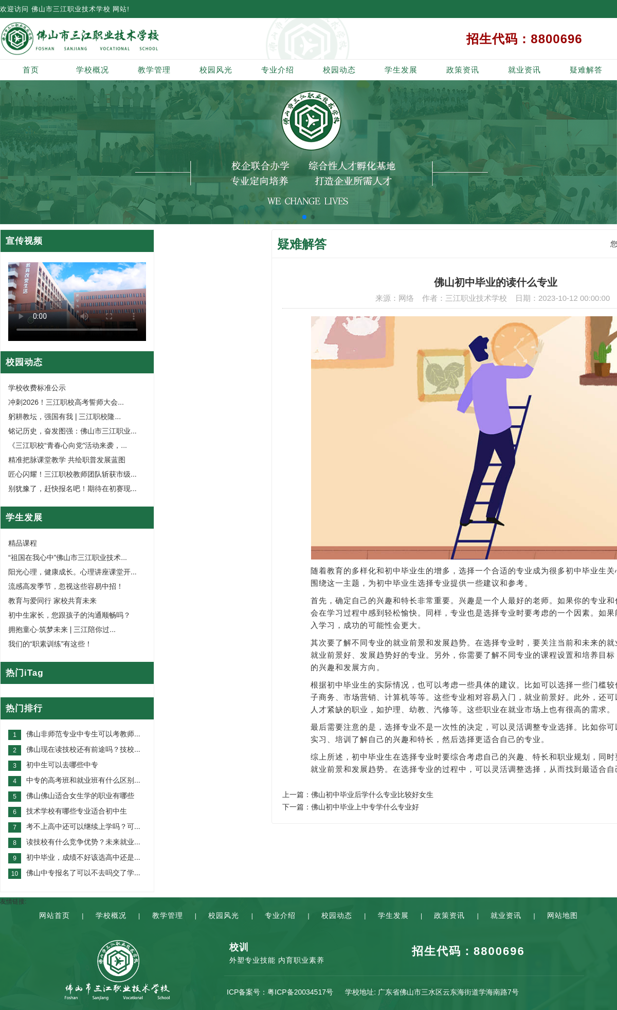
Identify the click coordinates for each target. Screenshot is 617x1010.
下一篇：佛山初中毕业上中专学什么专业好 (350, 807)
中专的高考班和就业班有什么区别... (83, 780)
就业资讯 (524, 69)
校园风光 (215, 69)
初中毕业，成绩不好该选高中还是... (83, 857)
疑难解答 (586, 69)
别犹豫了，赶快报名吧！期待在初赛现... (72, 488)
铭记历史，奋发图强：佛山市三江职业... (72, 431)
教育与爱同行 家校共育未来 (52, 601)
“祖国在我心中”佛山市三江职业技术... (67, 557)
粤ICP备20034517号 (300, 992)
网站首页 (54, 915)
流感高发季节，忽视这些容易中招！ (65, 586)
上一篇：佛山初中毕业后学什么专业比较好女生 (357, 794)
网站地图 (562, 915)
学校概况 (92, 69)
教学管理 (154, 69)
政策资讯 (462, 69)
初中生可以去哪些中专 (62, 765)
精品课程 (22, 543)
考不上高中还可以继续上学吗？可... (83, 826)
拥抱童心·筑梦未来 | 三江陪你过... (62, 629)
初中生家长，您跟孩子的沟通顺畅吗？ (69, 615)
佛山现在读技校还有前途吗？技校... (83, 749)
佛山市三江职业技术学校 (71, 9)
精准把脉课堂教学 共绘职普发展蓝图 (66, 460)
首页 (31, 69)
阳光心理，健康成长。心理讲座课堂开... (72, 572)
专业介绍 (277, 69)
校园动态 (339, 69)
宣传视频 (24, 241)
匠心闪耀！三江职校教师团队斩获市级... (72, 474)
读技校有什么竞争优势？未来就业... (83, 842)
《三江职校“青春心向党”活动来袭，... (67, 445)
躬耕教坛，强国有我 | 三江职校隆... (64, 416)
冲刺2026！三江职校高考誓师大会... (66, 402)
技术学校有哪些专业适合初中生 (76, 811)
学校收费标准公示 (37, 388)
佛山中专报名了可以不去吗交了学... (83, 873)
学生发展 (401, 69)
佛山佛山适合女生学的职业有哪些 (80, 795)
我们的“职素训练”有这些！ (50, 644)
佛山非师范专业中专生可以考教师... (83, 734)
